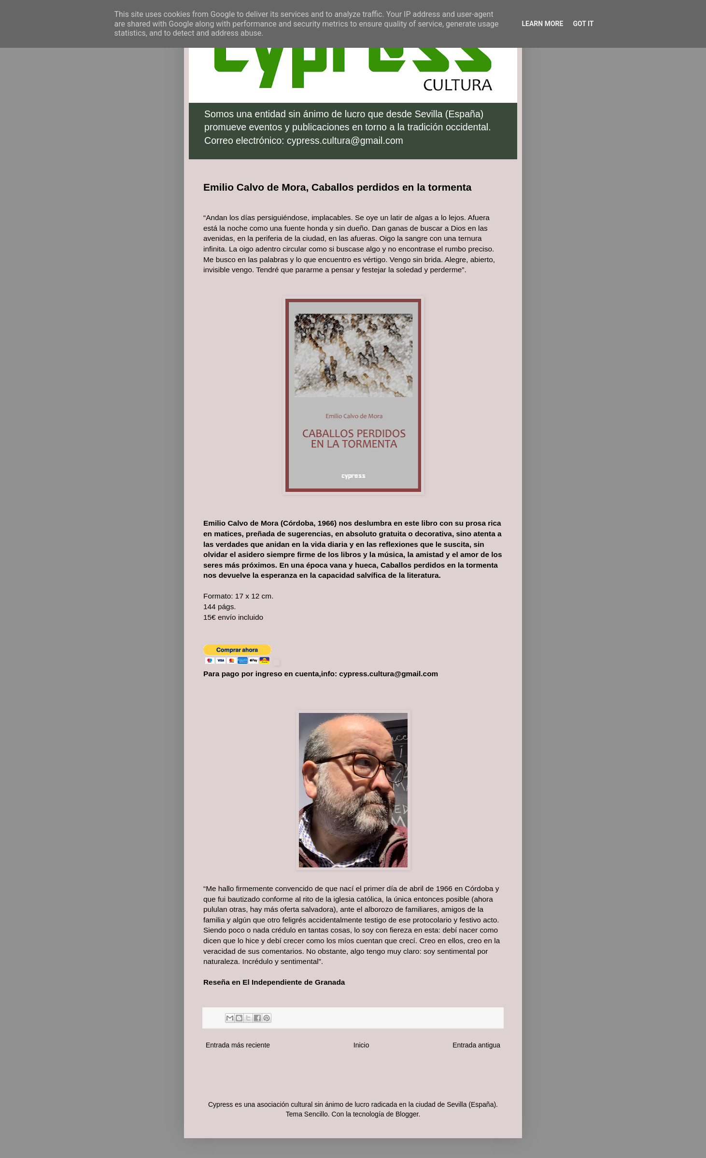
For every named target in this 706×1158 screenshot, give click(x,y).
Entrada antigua (476, 1045)
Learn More (542, 24)
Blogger (406, 1114)
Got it (583, 24)
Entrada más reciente (238, 1045)
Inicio (361, 1045)
